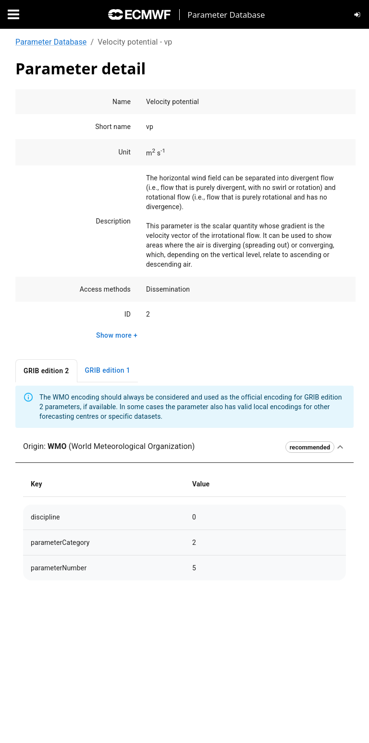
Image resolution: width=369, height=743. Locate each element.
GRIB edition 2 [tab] (46, 371)
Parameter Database (50, 42)
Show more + (116, 335)
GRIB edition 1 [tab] (107, 370)
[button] (184, 447)
